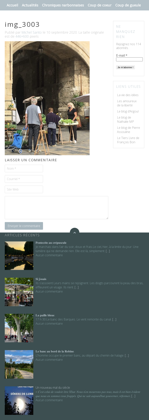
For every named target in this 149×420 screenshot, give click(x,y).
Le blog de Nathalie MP (125, 119)
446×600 (22, 36)
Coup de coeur (100, 5)
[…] (107, 251)
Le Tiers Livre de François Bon (128, 140)
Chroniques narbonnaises (63, 5)
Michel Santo (32, 32)
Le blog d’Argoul (128, 111)
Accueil (12, 5)
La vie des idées (128, 95)
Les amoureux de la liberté (127, 103)
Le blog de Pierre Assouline (128, 130)
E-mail (121, 55)
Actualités (30, 5)
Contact (13, 15)
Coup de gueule (128, 5)
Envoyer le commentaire (24, 226)
